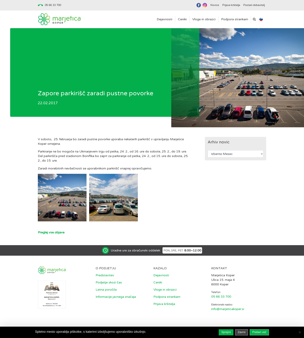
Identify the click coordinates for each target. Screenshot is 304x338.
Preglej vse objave (51, 232)
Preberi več (259, 332)
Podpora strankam (166, 297)
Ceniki (157, 282)
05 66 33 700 (53, 5)
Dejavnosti (161, 275)
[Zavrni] (299, 332)
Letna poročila (106, 289)
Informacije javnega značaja (116, 297)
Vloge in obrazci (165, 289)
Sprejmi (226, 332)
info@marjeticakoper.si (227, 309)
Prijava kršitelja (164, 304)
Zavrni (241, 332)
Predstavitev (105, 275)
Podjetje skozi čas (109, 282)
